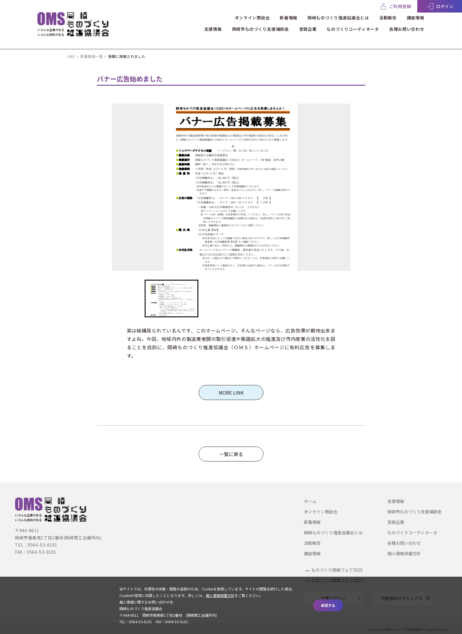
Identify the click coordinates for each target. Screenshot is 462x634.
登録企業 (308, 29)
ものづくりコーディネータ (353, 29)
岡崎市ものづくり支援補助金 (260, 29)
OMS (71, 56)
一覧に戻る (231, 454)
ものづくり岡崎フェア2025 (337, 570)
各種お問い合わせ (406, 29)
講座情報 (415, 17)
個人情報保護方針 (404, 553)
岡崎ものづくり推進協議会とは (338, 17)
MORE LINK (231, 392)
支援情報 (213, 29)
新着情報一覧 (91, 56)
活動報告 (388, 17)
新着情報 (288, 17)
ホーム (310, 501)
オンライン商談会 (252, 17)
